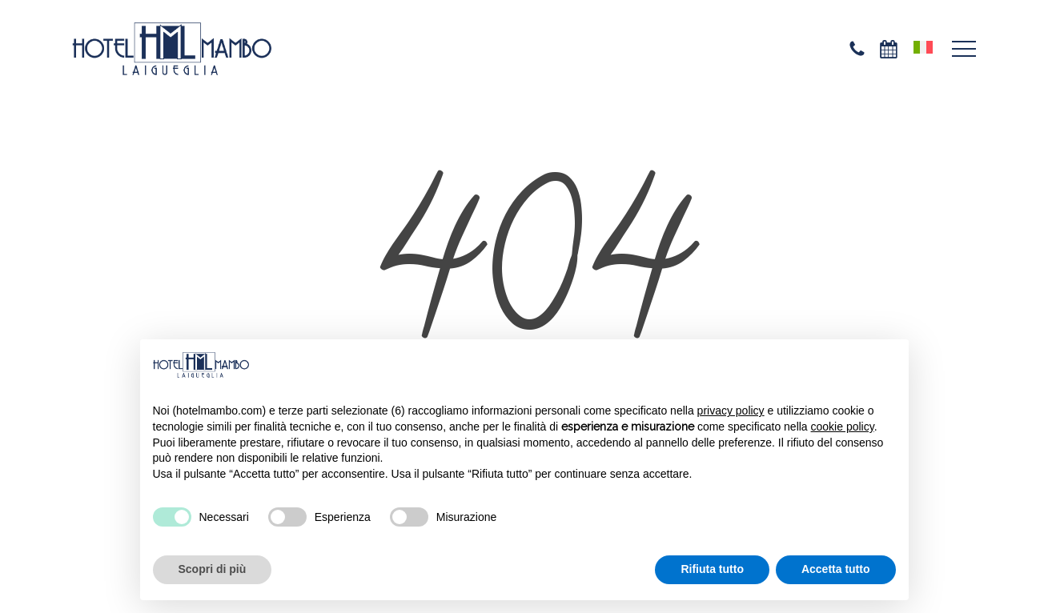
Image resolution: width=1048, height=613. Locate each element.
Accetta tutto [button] (835, 569)
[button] (964, 49)
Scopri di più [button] (213, 569)
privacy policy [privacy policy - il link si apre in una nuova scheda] (731, 410)
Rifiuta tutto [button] (712, 569)
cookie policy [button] (842, 426)
